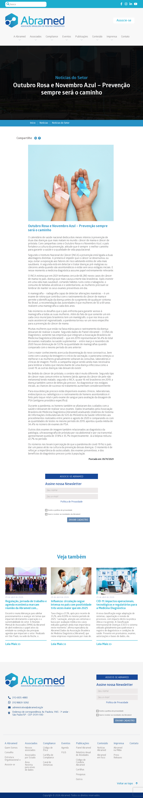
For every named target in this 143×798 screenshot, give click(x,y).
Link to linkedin (131, 4)
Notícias (44, 123)
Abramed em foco (101, 756)
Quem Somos (11, 748)
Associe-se (123, 21)
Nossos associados (30, 749)
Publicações (81, 36)
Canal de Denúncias (48, 763)
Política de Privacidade (71, 502)
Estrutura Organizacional (12, 758)
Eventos (66, 36)
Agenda (65, 748)
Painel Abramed (83, 748)
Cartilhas (80, 769)
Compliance (52, 36)
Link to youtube (135, 4)
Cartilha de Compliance (48, 756)
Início (33, 123)
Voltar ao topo (127, 783)
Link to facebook (121, 4)
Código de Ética (48, 749)
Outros (79, 779)
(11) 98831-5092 (20, 702)
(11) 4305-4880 (20, 698)
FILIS (63, 752)
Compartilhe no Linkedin (35, 138)
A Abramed (20, 36)
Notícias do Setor (60, 123)
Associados (35, 36)
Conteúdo (97, 36)
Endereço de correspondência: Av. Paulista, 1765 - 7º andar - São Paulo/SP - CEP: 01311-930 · (41, 713)
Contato (125, 36)
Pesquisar (8, 4)
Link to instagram (126, 4)
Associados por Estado (30, 756)
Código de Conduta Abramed (81, 762)
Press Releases (118, 756)
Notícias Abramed (101, 749)
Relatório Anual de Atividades (83, 754)
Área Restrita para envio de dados (30, 766)
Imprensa (112, 36)
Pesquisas (80, 774)
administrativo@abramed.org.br (27, 707)
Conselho (9, 752)
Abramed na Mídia (118, 749)
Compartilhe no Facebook (39, 138)
